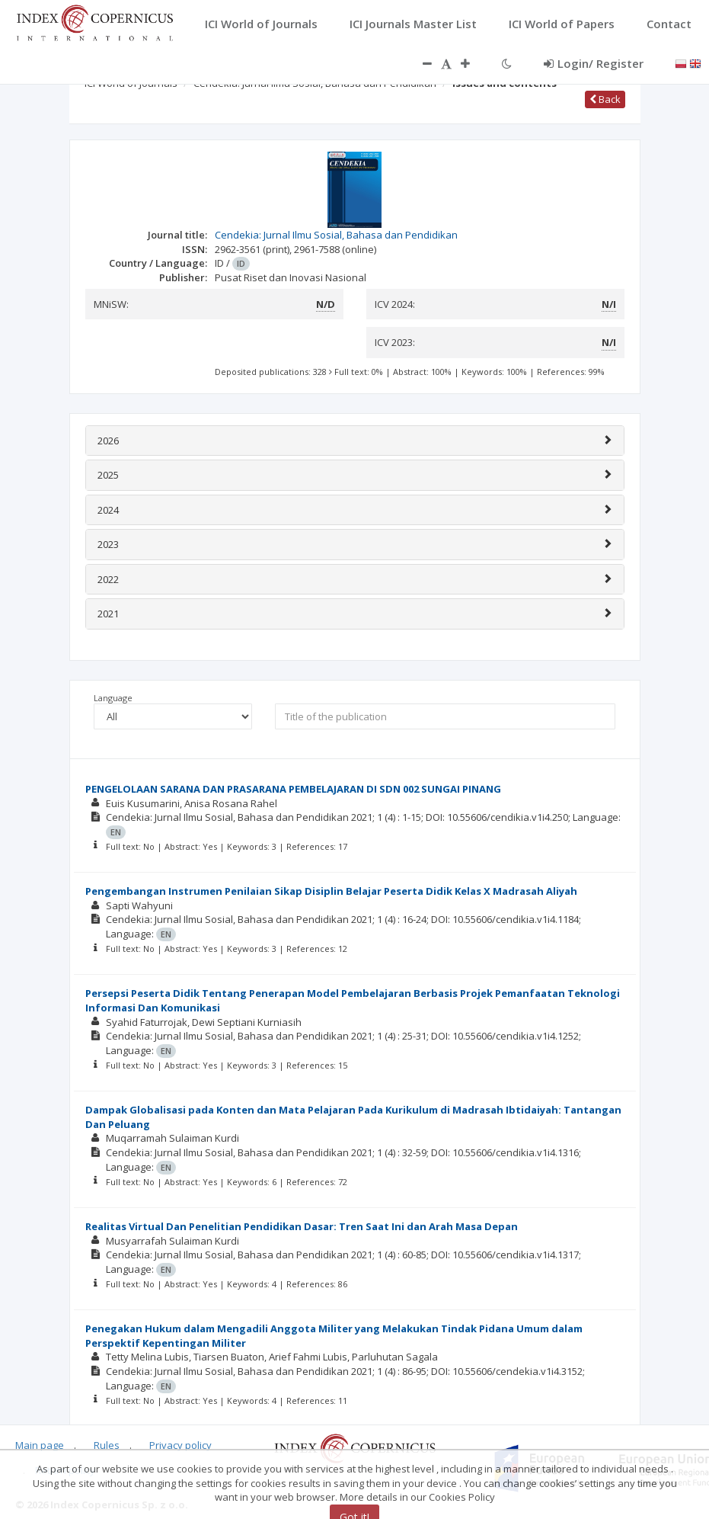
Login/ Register (594, 63)
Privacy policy (180, 1445)
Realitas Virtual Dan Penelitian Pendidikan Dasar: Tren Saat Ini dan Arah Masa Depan (301, 1226)
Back (605, 99)
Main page (39, 1445)
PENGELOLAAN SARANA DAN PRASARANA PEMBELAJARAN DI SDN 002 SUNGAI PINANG (293, 789)
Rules (107, 1445)
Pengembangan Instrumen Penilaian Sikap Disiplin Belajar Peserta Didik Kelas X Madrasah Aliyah (331, 891)
